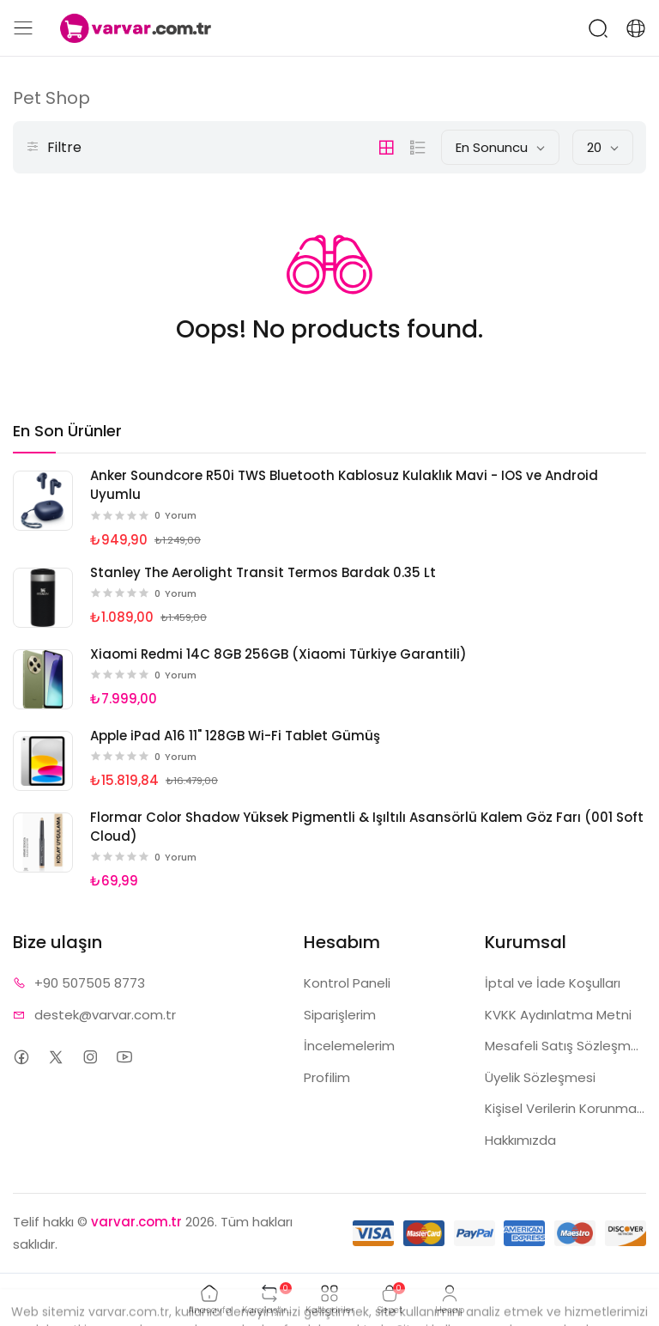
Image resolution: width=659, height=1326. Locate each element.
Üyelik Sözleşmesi (540, 1077)
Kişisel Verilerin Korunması (565, 1108)
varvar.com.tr (136, 1222)
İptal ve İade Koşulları (552, 983)
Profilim (327, 1077)
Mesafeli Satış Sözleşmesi (565, 1046)
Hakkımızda (520, 1140)
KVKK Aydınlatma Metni (558, 1015)
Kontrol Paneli (347, 983)
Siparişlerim (340, 1015)
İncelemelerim (349, 1046)
